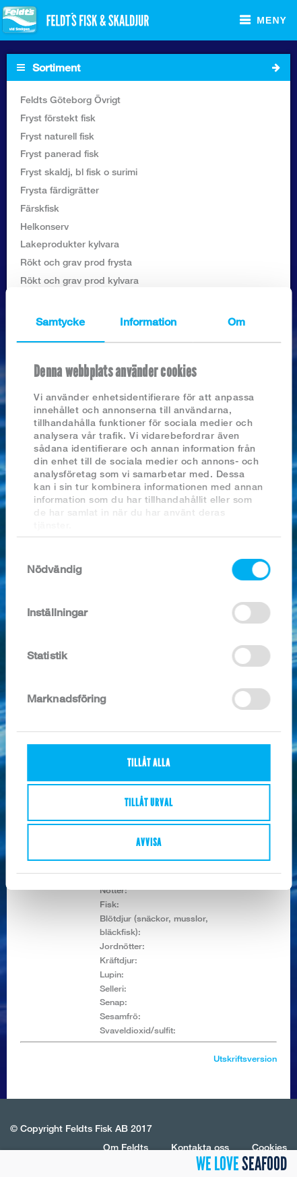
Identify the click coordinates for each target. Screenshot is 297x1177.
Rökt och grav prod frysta (76, 262)
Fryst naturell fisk (57, 136)
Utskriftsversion (245, 1058)
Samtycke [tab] (61, 321)
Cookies (269, 1147)
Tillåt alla (148, 762)
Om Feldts (125, 1147)
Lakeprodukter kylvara (69, 243)
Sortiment (148, 67)
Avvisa (149, 842)
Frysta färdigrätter (59, 189)
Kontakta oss (200, 1147)
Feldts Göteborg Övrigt (70, 99)
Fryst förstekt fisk (58, 117)
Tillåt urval (149, 802)
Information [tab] (148, 321)
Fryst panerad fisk (59, 153)
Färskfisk (39, 208)
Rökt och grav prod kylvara (79, 280)
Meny (272, 20)
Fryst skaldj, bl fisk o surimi (78, 171)
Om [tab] (236, 321)
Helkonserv (44, 226)
